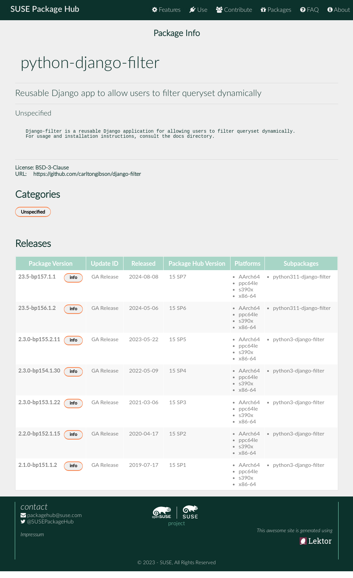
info (73, 284)
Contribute (234, 10)
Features (166, 10)
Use (198, 10)
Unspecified (33, 218)
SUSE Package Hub (45, 10)
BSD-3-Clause (52, 174)
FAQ (309, 10)
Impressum (32, 541)
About (338, 10)
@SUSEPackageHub (47, 528)
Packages (276, 10)
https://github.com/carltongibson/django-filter (87, 181)
